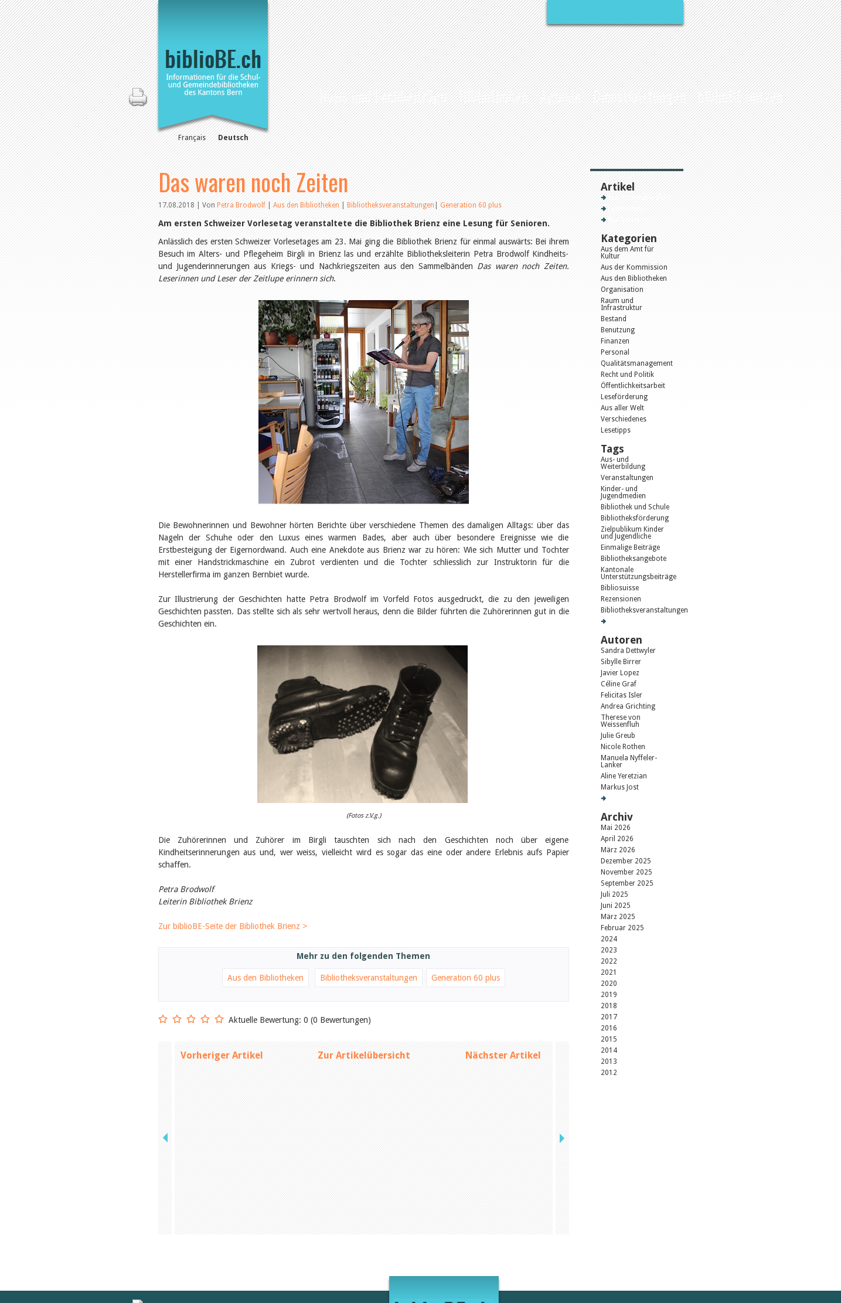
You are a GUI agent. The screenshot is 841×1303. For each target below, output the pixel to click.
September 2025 (627, 883)
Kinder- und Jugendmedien (623, 492)
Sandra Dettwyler (628, 650)
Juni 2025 (616, 905)
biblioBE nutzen (740, 95)
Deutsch (233, 138)
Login (546, 1251)
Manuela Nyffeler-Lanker (629, 761)
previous (166, 1055)
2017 (609, 1016)
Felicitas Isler (621, 695)
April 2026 (617, 838)
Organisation (622, 289)
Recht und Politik (627, 374)
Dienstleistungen (639, 95)
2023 (609, 950)
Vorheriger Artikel (222, 1055)
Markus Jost (620, 787)
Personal (615, 352)
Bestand (614, 318)
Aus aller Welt (622, 407)
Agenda (560, 95)
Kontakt (550, 1214)
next (561, 1055)
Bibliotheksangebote (633, 558)
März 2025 (618, 916)
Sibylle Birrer (621, 661)
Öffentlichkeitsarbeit (633, 385)
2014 (609, 1050)
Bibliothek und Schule (635, 507)
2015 (609, 1039)
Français (192, 138)
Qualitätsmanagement (637, 363)
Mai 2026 (616, 827)
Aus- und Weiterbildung (623, 463)
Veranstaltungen (627, 477)
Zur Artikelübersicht (364, 1055)
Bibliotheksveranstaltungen (390, 205)
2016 (609, 1028)
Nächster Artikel (503, 1055)
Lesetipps (616, 430)
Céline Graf (618, 684)
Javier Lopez (620, 672)
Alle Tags (622, 621)
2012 (609, 1072)
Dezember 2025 (626, 861)
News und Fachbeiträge (383, 95)
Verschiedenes (623, 419)
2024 (609, 939)
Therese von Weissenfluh (621, 721)
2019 (609, 994)
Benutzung (618, 330)
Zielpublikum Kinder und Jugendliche (632, 533)
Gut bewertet (628, 219)
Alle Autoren (627, 798)
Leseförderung (624, 396)
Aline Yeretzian (624, 776)
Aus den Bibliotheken (307, 205)
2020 (609, 983)
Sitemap (550, 1239)
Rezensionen (621, 599)
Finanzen (615, 341)
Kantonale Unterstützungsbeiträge (637, 573)
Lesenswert (625, 208)
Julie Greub (618, 735)
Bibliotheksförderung (635, 518)
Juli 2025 (614, 894)
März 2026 (618, 849)
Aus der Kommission (634, 267)
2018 (609, 1005)
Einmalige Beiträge (630, 547)
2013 (609, 1061)
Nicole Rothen (623, 746)
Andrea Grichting (628, 706)
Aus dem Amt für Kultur (627, 253)
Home (302, 94)
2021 (609, 972)
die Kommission (209, 1226)
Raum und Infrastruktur (621, 304)
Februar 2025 (622, 927)
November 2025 (626, 872)
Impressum (555, 1226)
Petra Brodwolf (241, 205)
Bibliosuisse (620, 587)
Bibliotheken (493, 95)
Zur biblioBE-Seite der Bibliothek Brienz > (232, 926)
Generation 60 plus (471, 205)
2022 (609, 961)
